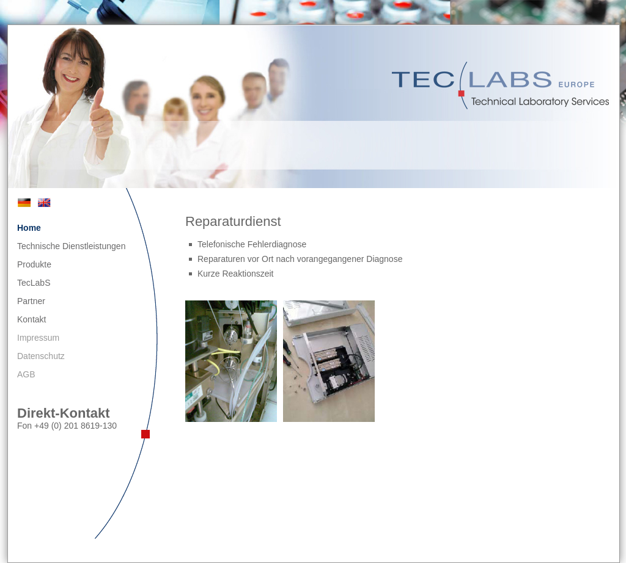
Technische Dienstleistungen (71, 246)
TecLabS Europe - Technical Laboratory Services (501, 85)
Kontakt (31, 319)
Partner (31, 301)
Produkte (34, 264)
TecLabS (33, 283)
